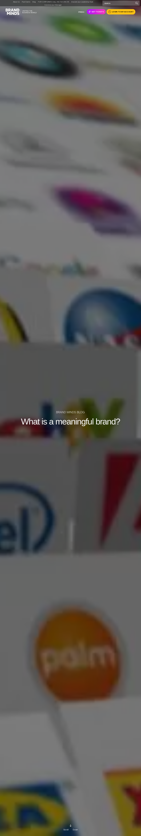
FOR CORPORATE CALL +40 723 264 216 (53, 2)
